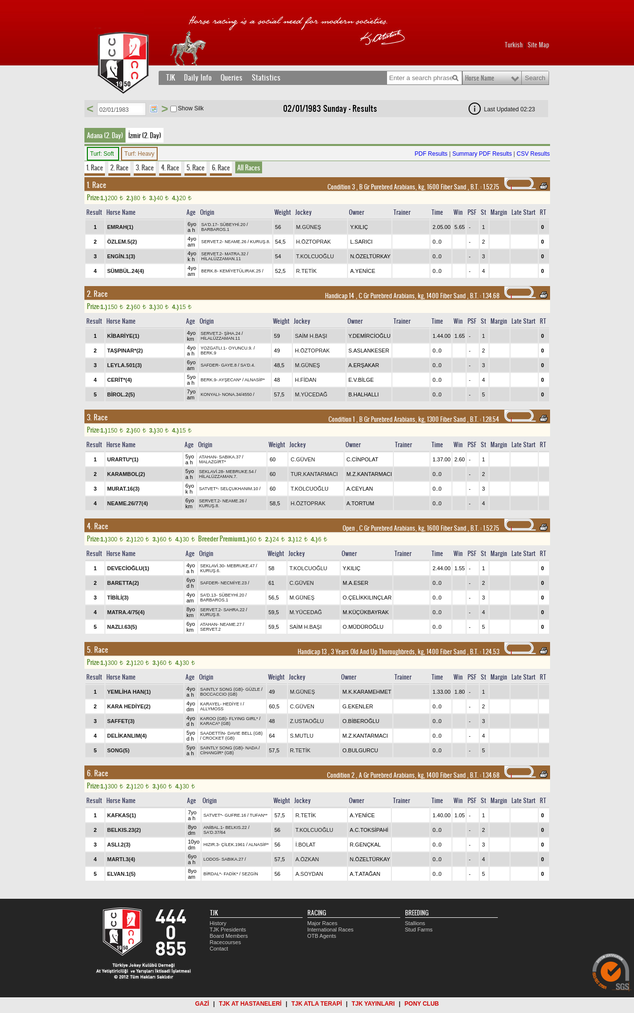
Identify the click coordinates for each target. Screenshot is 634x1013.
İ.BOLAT (305, 845)
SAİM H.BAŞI (311, 336)
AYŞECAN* (230, 379)
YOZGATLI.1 (213, 348)
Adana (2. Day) (105, 135)
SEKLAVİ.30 (212, 565)
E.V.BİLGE (361, 380)
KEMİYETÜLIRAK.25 (240, 271)
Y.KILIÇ (359, 227)
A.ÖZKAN (307, 859)
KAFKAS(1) (121, 815)
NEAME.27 (231, 624)
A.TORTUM (360, 503)
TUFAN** (259, 815)
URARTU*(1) (123, 459)
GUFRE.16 (235, 815)
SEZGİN (250, 873)
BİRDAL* (212, 873)
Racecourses (225, 942)
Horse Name (479, 78)
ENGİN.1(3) (121, 256)
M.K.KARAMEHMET (366, 692)
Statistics (266, 77)
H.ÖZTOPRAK (313, 242)
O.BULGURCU (360, 750)
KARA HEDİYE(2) (129, 706)
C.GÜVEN (302, 459)
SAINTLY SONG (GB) (221, 689)
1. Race (94, 167)
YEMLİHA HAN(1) (129, 692)
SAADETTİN (212, 733)
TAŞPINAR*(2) (125, 350)
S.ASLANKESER (368, 350)
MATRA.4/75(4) (126, 612)
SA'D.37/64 (214, 832)
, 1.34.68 (484, 295)
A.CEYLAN (360, 489)
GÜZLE (252, 689)
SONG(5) (118, 750)
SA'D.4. (247, 365)
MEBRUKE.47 (241, 565)
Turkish (514, 45)
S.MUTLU (301, 736)
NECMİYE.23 (234, 582)
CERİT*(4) (119, 380)
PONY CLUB (422, 1003)
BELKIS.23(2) (124, 830)
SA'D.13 (208, 595)
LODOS (211, 859)
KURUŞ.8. (260, 241)
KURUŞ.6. (210, 570)
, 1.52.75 (484, 187)
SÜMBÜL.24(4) (125, 271)
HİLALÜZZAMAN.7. (218, 476)
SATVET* (208, 488)
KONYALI (210, 394)
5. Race (195, 167)
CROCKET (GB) (218, 738)
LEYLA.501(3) (124, 365)
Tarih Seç (154, 109)
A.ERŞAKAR (363, 365)
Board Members (229, 936)
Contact (219, 948)
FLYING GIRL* (243, 718)
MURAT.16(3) (123, 489)
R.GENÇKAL (365, 845)
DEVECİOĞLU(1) (128, 568)
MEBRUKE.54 (240, 471)
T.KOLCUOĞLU (315, 256)
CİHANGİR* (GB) (217, 752)
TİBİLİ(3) (118, 597)
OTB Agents (321, 936)
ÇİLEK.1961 (233, 844)
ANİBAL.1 (213, 827)
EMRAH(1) (120, 227)
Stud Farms (419, 929)
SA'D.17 (209, 224)
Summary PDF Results (482, 153)
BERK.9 (208, 353)
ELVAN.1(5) (121, 874)
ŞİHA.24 (232, 333)
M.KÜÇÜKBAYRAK (366, 612)
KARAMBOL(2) (126, 474)
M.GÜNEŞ (308, 227)
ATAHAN (207, 457)
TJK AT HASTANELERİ (250, 1003)
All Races (248, 167)
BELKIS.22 (236, 827)
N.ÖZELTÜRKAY (370, 256)
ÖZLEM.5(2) (122, 242)
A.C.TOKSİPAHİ (369, 830)
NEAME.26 (235, 241)
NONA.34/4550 (237, 394)
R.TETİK (306, 271)
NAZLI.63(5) (122, 627)
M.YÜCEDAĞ (311, 394)
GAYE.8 (229, 365)
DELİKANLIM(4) (127, 736)
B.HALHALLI (363, 394)
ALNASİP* (255, 379)
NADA (251, 747)
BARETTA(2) (123, 583)
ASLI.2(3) (119, 845)
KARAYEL (210, 704)
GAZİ (202, 1003)
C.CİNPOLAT (362, 459)
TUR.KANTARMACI (314, 474)
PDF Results (430, 153)
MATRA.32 (235, 253)
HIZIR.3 (211, 844)
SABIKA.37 (230, 457)
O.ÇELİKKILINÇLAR (367, 597)
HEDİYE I (232, 704)
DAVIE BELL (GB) (245, 733)
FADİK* (231, 873)
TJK (170, 77)
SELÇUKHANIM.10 (239, 488)
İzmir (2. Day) (144, 135)
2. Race (119, 167)
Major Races (322, 923)
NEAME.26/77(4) (127, 503)
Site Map (538, 45)
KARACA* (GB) (215, 723)
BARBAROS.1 (215, 229)
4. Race (170, 167)
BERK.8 (209, 271)
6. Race (221, 167)
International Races (330, 929)
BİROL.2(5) (121, 394)
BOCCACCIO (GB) (218, 694)
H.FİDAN (305, 380)
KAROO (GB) (213, 718)
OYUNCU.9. (240, 348)
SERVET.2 (211, 241)
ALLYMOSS (212, 708)
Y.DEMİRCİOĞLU (369, 336)
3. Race (145, 167)
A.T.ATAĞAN (365, 874)
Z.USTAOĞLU (307, 721)
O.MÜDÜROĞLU (363, 627)
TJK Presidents (228, 929)
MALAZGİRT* (212, 461)
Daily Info (198, 77)
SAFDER (210, 365)
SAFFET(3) (121, 721)
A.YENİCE (362, 271)
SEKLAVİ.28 (211, 471)
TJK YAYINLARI (373, 1003)
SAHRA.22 (234, 609)
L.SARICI (361, 242)
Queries (232, 77)
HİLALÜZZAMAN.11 (221, 258)
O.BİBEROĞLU (360, 721)
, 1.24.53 (484, 651)
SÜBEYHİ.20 (232, 224)
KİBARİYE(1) (123, 336)
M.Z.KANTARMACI (369, 474)
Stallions (415, 923)
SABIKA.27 (233, 859)
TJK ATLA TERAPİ (316, 1003)
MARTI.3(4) (121, 859)
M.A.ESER (355, 583)
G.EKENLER (357, 706)
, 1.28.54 (484, 419)
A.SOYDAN (309, 874)
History (218, 923)
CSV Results (533, 153)
